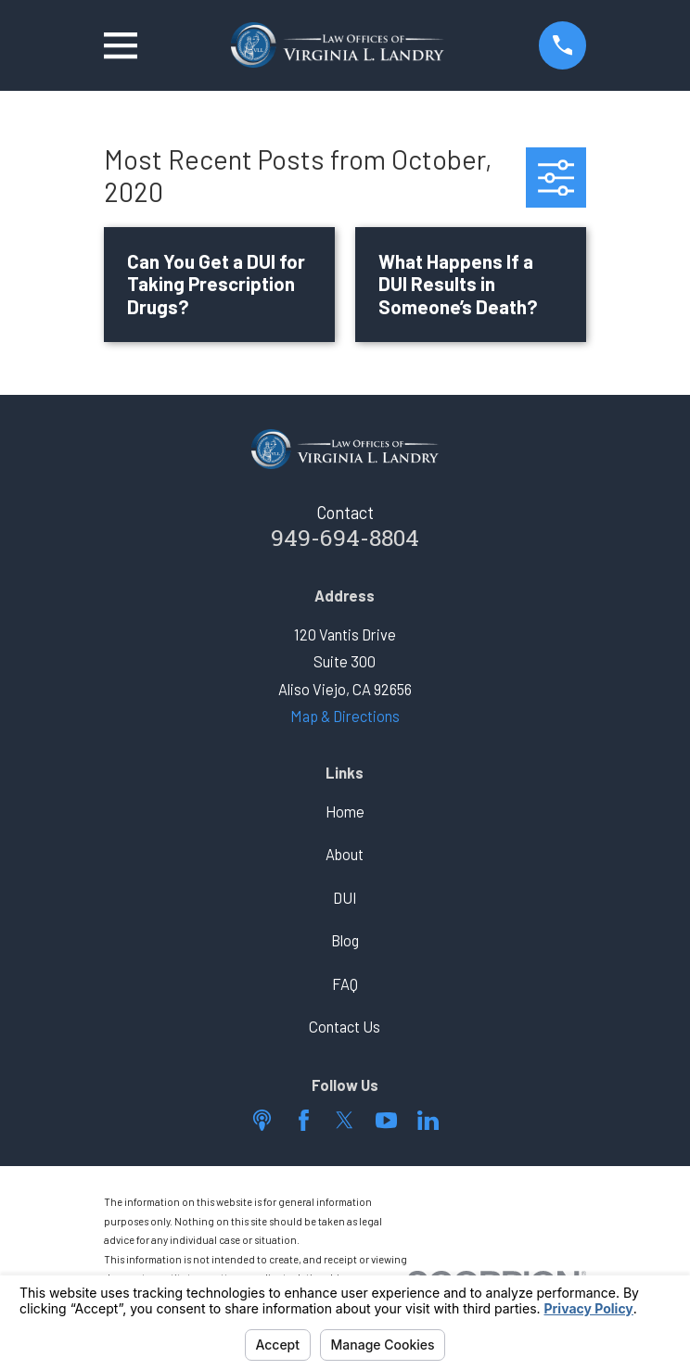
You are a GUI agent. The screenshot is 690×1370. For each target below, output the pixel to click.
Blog (345, 940)
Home (345, 811)
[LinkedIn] (428, 1120)
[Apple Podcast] (262, 1120)
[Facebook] (303, 1120)
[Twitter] (344, 1120)
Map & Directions (345, 716)
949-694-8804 (345, 540)
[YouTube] (386, 1120)
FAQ (345, 984)
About (345, 854)
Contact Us (344, 1026)
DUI (345, 898)
